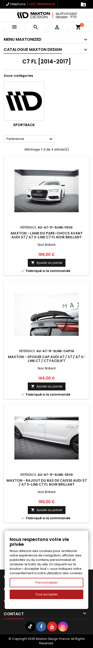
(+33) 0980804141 (41, 4)
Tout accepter (46, 594)
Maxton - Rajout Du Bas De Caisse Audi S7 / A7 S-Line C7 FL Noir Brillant (46, 482)
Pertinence (30, 139)
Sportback (24, 124)
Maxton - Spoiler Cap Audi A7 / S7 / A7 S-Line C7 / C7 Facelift (46, 358)
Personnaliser (46, 582)
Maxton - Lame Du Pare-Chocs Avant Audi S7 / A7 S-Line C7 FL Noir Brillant (47, 235)
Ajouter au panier (46, 263)
